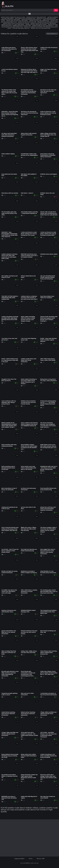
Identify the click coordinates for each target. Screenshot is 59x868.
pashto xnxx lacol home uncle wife (27, 22)
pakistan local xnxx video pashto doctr (36, 17)
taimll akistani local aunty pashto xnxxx (25, 18)
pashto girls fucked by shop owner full (31, 19)
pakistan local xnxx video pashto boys (40, 28)
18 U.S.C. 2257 (41, 858)
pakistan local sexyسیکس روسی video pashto (12, 24)
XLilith (27, 863)
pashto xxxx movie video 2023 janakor (46, 18)
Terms (30, 858)
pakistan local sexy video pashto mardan (36, 24)
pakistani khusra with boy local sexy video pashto (43, 23)
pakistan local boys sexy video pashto (10, 19)
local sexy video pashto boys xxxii (21, 28)
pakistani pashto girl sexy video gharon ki (43, 25)
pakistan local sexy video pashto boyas (39, 20)
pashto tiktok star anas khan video (22, 25)
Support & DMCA (19, 858)
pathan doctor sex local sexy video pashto (17, 20)
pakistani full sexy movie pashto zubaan (47, 22)
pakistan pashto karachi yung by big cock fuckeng (16, 23)
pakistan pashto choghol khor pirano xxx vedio (13, 17)
